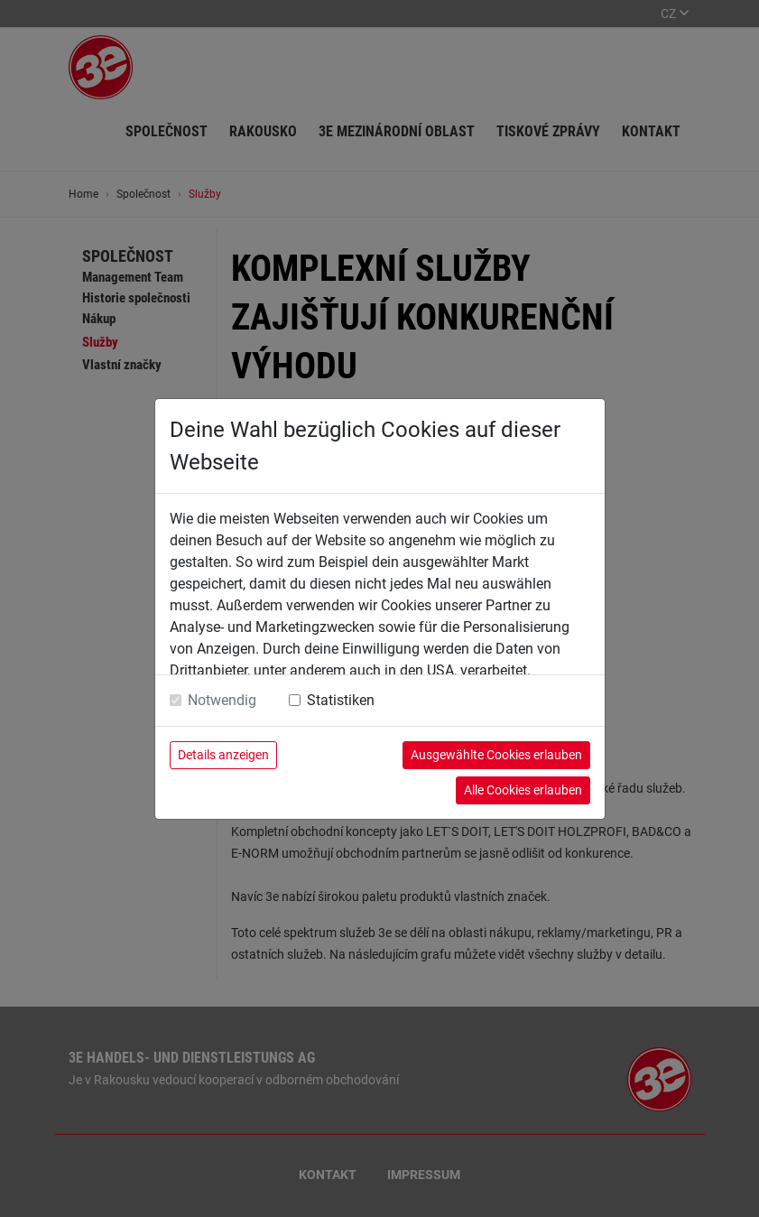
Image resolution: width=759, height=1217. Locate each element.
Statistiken (341, 700)
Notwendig (222, 700)
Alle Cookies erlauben (523, 790)
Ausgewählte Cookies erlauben (496, 755)
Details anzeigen (223, 755)
